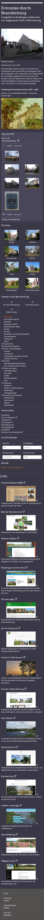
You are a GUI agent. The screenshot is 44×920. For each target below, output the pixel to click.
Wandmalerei (8, 400)
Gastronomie (8, 344)
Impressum (8, 898)
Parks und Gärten (10, 368)
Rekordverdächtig (10, 378)
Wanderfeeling (8, 834)
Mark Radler (7, 718)
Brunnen (7, 332)
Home (6, 893)
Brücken (7, 329)
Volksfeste (5, 420)
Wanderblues (7, 776)
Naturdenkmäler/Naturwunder (14, 363)
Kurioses (7, 351)
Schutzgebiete (6, 427)
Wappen (7, 403)
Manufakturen (6, 425)
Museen (7, 361)
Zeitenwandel (9, 405)
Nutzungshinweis (10, 905)
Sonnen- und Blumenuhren (13, 388)
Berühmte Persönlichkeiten (11, 432)
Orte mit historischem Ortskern (15, 366)
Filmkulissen (8, 339)
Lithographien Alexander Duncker (16, 356)
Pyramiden (8, 373)
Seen (6, 381)
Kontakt (6, 901)
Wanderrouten (9, 398)
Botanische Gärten (10, 324)
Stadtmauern (8, 390)
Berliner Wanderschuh (11, 512)
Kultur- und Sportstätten (12, 349)
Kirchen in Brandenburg (12, 689)
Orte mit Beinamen (8, 417)
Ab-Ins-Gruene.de (9, 628)
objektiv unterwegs (10, 805)
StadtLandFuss (8, 747)
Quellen (7, 376)
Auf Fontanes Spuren (11, 319)
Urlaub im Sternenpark (12, 657)
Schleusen (7, 383)
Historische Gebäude (11, 346)
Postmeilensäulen (10, 371)
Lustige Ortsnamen (11, 358)
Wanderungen (7, 599)
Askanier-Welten (8, 538)
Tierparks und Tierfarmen (13, 395)
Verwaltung (5, 415)
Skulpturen (8, 385)
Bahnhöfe (7, 322)
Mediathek (7, 915)
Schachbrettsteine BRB (11, 482)
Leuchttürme (8, 354)
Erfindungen (5, 422)
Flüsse (6, 341)
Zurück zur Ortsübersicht (11, 219)
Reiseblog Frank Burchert (13, 567)
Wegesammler (8, 860)
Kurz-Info (7, 913)
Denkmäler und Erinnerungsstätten (16, 334)
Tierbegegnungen (10, 393)
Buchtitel (4, 430)
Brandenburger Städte (12, 327)
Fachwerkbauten (10, 336)
